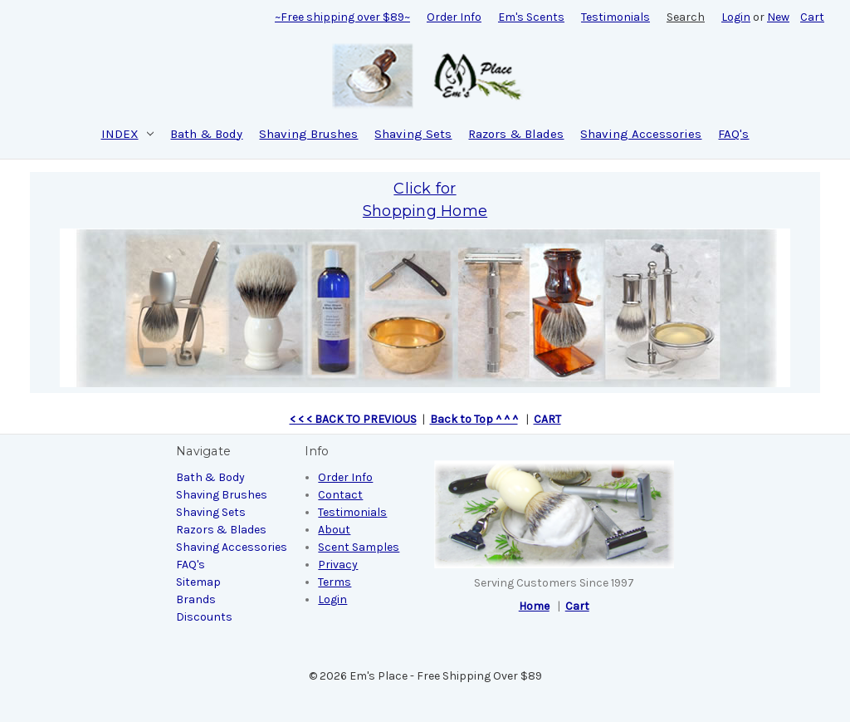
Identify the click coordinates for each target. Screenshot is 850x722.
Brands (196, 599)
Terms (334, 582)
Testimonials (615, 17)
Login (735, 17)
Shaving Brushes (308, 133)
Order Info (454, 17)
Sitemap (198, 582)
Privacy (338, 564)
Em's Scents (531, 17)
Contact (340, 495)
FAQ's (733, 133)
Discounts (204, 617)
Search (686, 17)
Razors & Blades (516, 133)
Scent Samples (358, 547)
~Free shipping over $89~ (342, 17)
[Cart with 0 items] (812, 17)
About (334, 530)
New (778, 17)
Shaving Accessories (640, 133)
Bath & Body (206, 133)
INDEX (127, 133)
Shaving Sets (413, 133)
